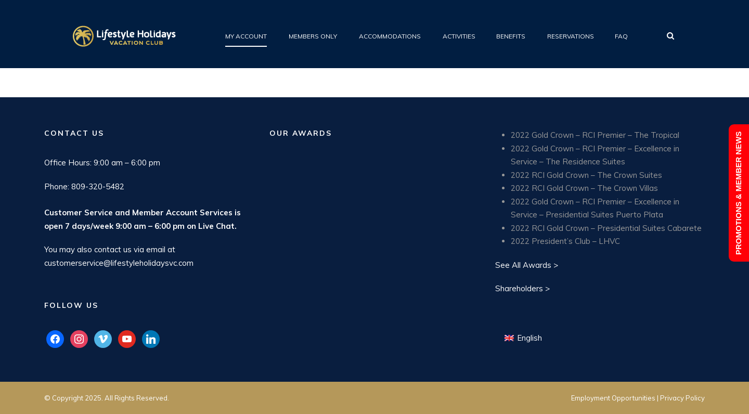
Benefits (510, 36)
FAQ (621, 36)
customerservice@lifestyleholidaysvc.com (118, 263)
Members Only (313, 36)
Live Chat (216, 226)
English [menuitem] (529, 338)
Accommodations (390, 36)
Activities (459, 36)
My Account (246, 36)
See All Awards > (526, 265)
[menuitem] (523, 338)
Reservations (570, 36)
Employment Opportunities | (615, 398)
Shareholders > (522, 288)
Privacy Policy (682, 398)
